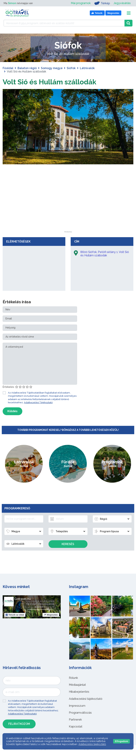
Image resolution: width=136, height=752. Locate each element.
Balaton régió (27, 68)
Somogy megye (52, 68)
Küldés (12, 411)
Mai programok (81, 3)
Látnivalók (87, 68)
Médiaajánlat (77, 684)
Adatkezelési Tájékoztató (38, 402)
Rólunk (73, 678)
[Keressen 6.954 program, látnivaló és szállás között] (64, 23)
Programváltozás (80, 712)
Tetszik (15, 614)
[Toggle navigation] (128, 13)
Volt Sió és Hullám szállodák (50, 82)
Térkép (102, 3)
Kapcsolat (75, 726)
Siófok (71, 68)
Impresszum (77, 705)
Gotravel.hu (22, 598)
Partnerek (75, 719)
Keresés (68, 544)
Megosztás (51, 614)
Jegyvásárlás (122, 3)
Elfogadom (121, 741)
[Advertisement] (68, 208)
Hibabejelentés (79, 691)
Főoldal (8, 68)
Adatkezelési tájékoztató (85, 698)
